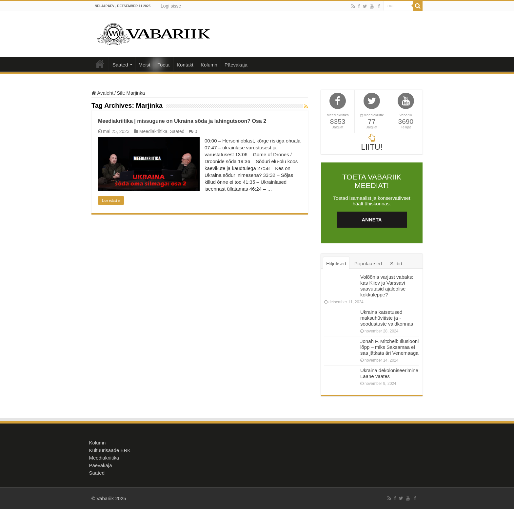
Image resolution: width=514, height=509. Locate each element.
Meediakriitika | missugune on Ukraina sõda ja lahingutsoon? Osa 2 (182, 121)
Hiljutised (336, 263)
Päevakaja (236, 64)
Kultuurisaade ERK (110, 450)
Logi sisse (171, 6)
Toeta (163, 64)
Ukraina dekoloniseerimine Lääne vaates (389, 373)
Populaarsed (368, 263)
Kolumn (209, 64)
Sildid (396, 263)
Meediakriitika (153, 131)
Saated (120, 64)
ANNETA (372, 219)
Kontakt (185, 64)
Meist (144, 64)
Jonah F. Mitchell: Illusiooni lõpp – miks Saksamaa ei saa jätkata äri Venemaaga (389, 347)
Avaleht (100, 64)
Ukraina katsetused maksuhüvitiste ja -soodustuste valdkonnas (386, 318)
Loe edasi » (111, 200)
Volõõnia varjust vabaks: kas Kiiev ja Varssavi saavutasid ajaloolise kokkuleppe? (386, 285)
